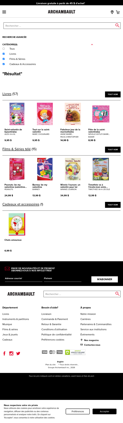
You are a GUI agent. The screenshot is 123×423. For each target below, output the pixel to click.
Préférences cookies (52, 339)
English (60, 361)
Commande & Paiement (54, 319)
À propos (85, 307)
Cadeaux (7, 339)
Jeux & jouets (10, 334)
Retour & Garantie (51, 324)
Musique (7, 324)
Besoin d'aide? (49, 307)
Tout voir (113, 94)
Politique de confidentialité (56, 334)
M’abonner (104, 279)
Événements (87, 334)
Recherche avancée (14, 37)
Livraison (46, 314)
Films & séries (10, 329)
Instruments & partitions (15, 319)
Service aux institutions (93, 329)
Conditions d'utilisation (54, 329)
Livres (5, 314)
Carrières (85, 319)
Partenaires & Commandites (95, 324)
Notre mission (88, 314)
